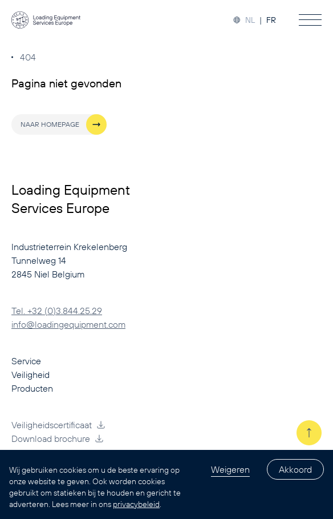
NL (250, 20)
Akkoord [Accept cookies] (295, 469)
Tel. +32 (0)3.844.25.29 (56, 310)
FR (271, 20)
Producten (32, 388)
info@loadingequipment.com (68, 324)
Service (26, 361)
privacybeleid (136, 504)
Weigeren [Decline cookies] (230, 469)
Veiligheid (30, 374)
